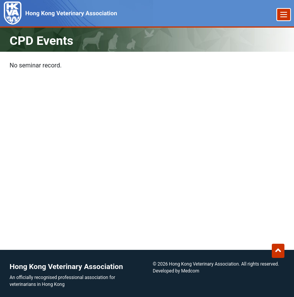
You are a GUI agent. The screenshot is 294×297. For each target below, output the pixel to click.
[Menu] (283, 14)
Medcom (190, 271)
